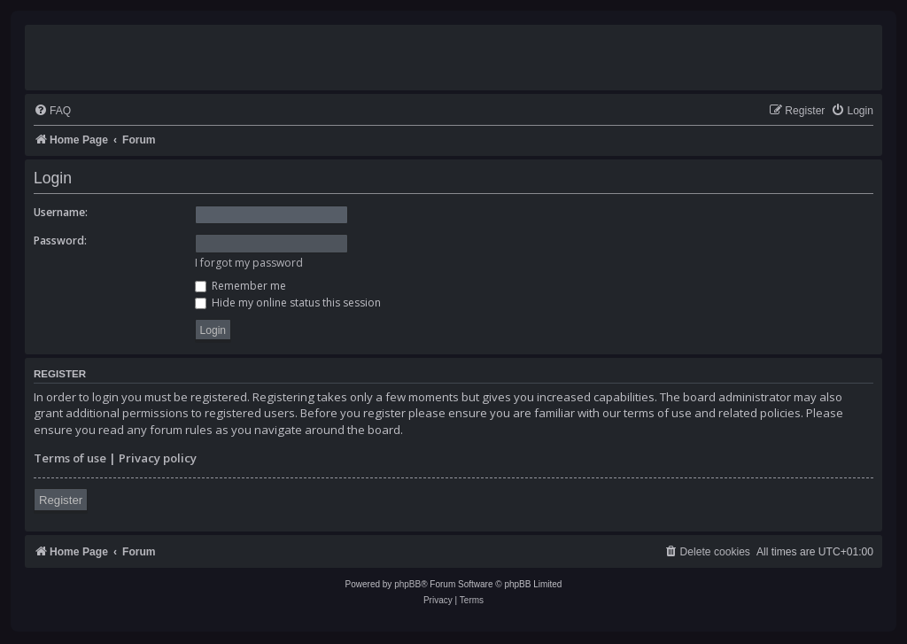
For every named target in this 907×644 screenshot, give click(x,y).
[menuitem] (52, 111)
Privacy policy (158, 458)
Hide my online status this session (288, 302)
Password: (60, 240)
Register (60, 500)
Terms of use (70, 458)
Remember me (240, 285)
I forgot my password (249, 262)
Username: (61, 212)
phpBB (407, 584)
